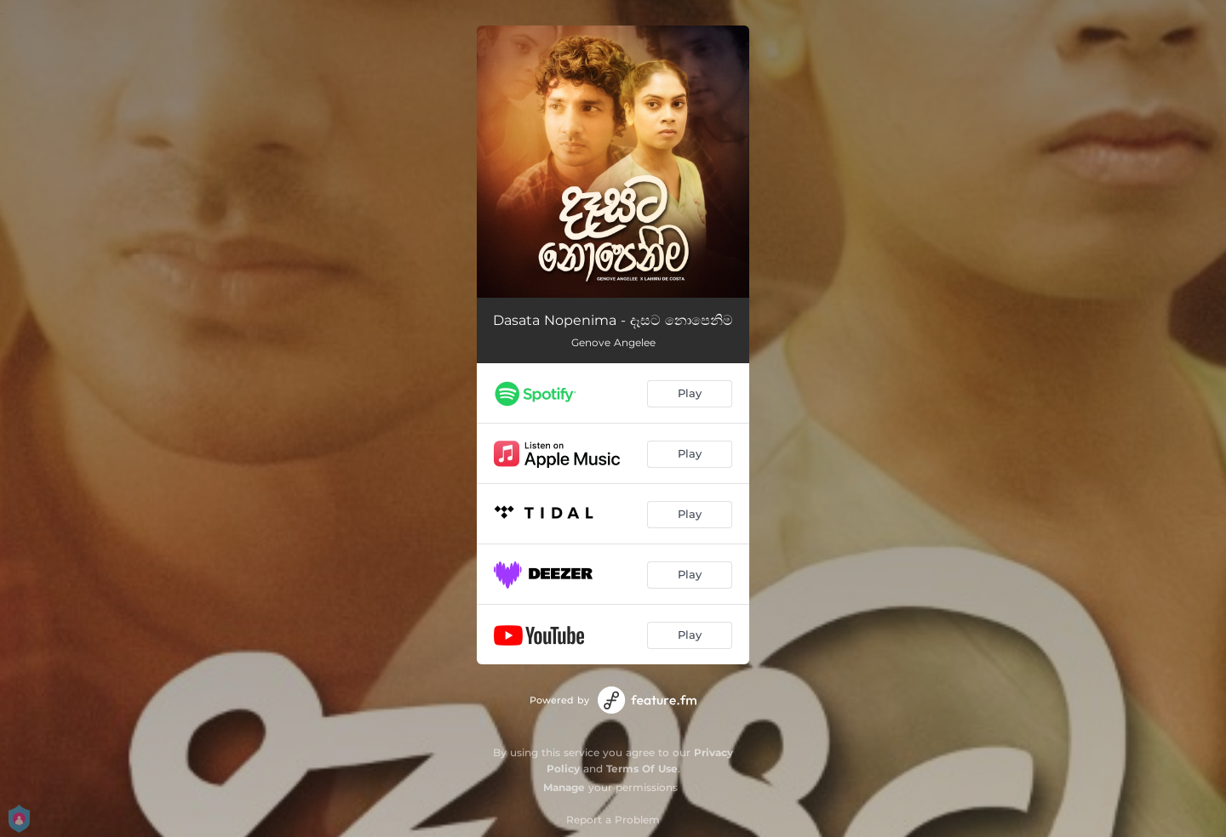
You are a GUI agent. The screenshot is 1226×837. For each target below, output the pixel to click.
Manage (564, 787)
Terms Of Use (642, 768)
